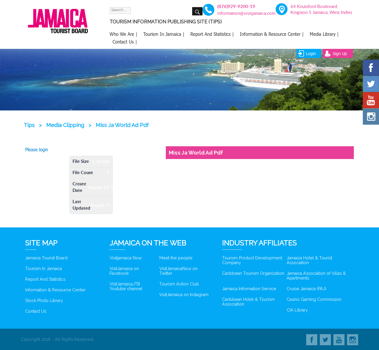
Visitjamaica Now (126, 258)
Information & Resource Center (55, 290)
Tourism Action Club (179, 284)
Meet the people (175, 258)
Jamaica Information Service (249, 288)
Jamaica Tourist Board (46, 258)
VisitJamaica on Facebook (124, 271)
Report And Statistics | (212, 34)
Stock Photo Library (44, 300)
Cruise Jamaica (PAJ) (306, 288)
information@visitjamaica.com (243, 13)
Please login (36, 149)
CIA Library (297, 310)
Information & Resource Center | (272, 34)
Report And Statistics (45, 279)
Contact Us (35, 311)
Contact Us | (125, 41)
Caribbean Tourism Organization (253, 273)
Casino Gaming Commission (314, 299)
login (311, 53)
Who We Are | (123, 34)
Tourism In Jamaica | (163, 34)
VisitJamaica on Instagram (183, 294)
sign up (340, 53)
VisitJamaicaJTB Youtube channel (126, 286)
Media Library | (324, 34)
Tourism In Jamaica (43, 268)
